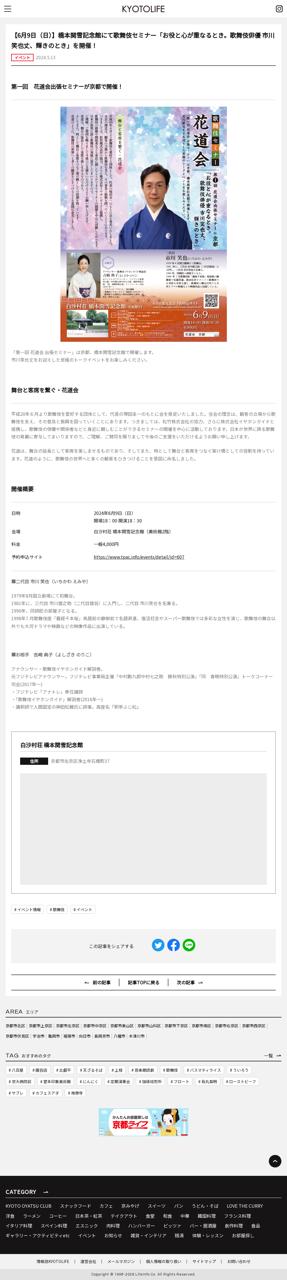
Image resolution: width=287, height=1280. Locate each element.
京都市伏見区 (17, 1036)
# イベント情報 (27, 909)
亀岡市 (54, 1036)
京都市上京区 (40, 1025)
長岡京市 (102, 1036)
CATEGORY (21, 1192)
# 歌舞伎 (57, 909)
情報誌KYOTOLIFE (53, 1261)
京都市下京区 (176, 1025)
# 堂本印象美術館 (55, 1081)
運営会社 (88, 1261)
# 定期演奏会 (118, 1081)
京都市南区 (201, 1025)
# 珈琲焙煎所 (150, 1081)
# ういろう (239, 1070)
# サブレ (16, 1093)
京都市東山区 (122, 1025)
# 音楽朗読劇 (142, 1070)
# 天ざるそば (91, 1070)
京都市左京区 (67, 1025)
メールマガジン (121, 1261)
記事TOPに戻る (143, 982)
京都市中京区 (95, 1025)
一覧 (268, 1055)
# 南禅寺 (75, 1093)
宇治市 (38, 1036)
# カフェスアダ (45, 1093)
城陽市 (69, 1036)
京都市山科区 (149, 1025)
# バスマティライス (204, 1070)
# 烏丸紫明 (207, 1081)
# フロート (180, 1081)
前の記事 (101, 982)
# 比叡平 (63, 1070)
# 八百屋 (16, 1070)
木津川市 (137, 1036)
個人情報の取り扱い (163, 1261)
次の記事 (186, 982)
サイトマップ (204, 1261)
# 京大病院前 (20, 1081)
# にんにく (89, 1081)
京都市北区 (15, 1025)
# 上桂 (117, 1070)
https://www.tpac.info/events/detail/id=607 (139, 556)
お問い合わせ (239, 1261)
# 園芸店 (39, 1070)
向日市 (85, 1036)
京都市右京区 (226, 1025)
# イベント (83, 909)
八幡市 (119, 1036)
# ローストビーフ (241, 1081)
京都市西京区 (253, 1025)
